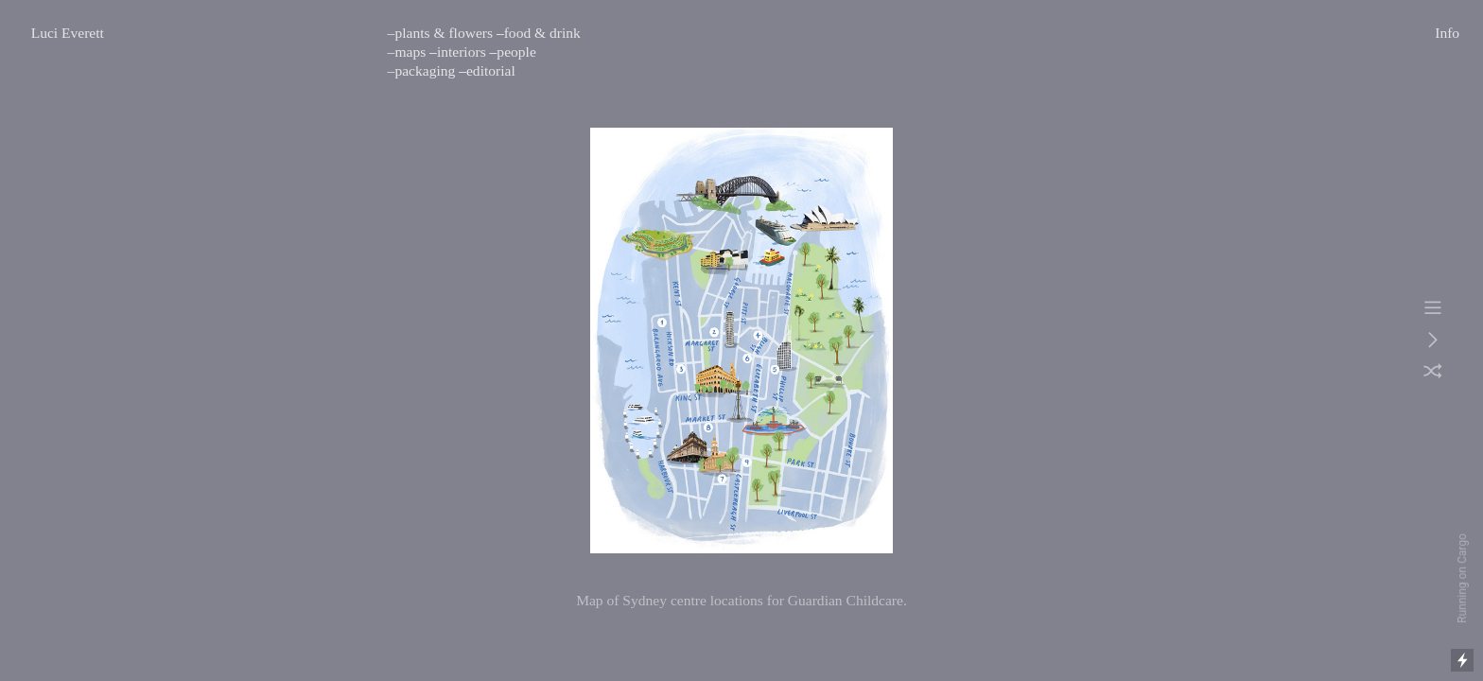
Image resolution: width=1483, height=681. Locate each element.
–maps (407, 52)
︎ (1433, 308)
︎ (1433, 372)
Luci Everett (67, 33)
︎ (1433, 340)
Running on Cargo (1462, 578)
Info (1447, 33)
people (516, 52)
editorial (490, 70)
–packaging (422, 70)
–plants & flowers (440, 33)
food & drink (542, 33)
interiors (461, 52)
